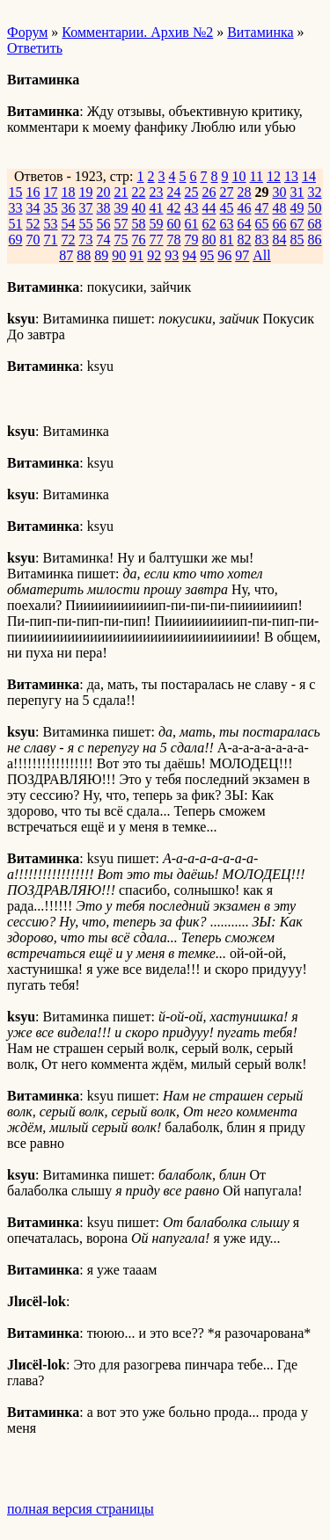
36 (69, 207)
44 (209, 207)
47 (262, 207)
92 (154, 255)
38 (104, 207)
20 (104, 192)
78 (174, 239)
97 (242, 255)
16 (33, 192)
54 (69, 223)
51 (16, 223)
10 (239, 176)
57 (121, 223)
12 (274, 176)
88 (84, 255)
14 (309, 176)
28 (245, 192)
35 (51, 207)
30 (280, 192)
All (261, 255)
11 (256, 176)
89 (101, 255)
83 (262, 239)
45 (227, 207)
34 (33, 207)
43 (192, 207)
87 (66, 255)
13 (291, 176)
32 (315, 192)
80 (209, 239)
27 (227, 192)
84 (280, 239)
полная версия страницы (80, 1508)
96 (224, 255)
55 (86, 223)
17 (51, 192)
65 (262, 223)
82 (245, 239)
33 (16, 207)
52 (33, 223)
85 (297, 239)
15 (16, 192)
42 (174, 207)
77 (157, 239)
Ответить (34, 47)
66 (280, 223)
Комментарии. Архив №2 (137, 32)
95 (207, 255)
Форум (27, 32)
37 (86, 207)
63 (227, 223)
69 (16, 239)
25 (192, 192)
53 (51, 223)
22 (139, 192)
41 (157, 207)
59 (157, 223)
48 (280, 207)
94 (189, 255)
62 (209, 223)
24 (174, 192)
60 (174, 223)
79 (192, 239)
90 (119, 255)
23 (157, 192)
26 (209, 192)
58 (139, 223)
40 (139, 207)
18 (69, 192)
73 (86, 239)
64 (245, 223)
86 (315, 239)
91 (136, 255)
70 (33, 239)
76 (139, 239)
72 (69, 239)
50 (315, 207)
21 (121, 192)
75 (121, 239)
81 (227, 239)
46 (245, 207)
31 (297, 192)
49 (297, 207)
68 (315, 223)
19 (86, 192)
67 (297, 223)
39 (121, 207)
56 (104, 223)
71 (51, 239)
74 (104, 239)
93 (172, 255)
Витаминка (260, 32)
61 (192, 223)
